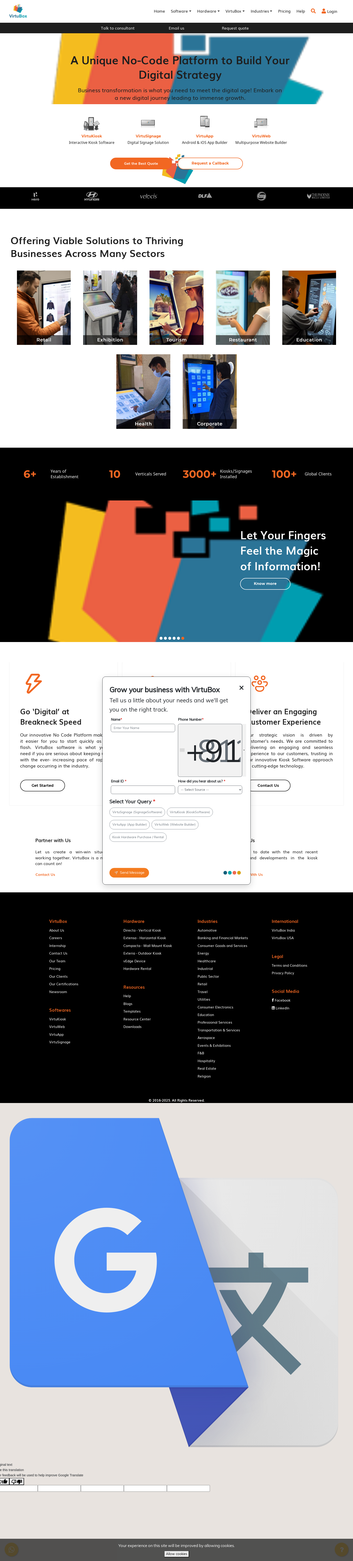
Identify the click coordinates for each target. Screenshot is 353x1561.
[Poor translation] (16, 1492)
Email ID (118, 781)
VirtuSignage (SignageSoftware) (137, 812)
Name (116, 719)
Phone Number (191, 719)
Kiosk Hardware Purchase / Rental (138, 837)
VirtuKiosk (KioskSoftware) (190, 812)
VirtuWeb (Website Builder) (175, 825)
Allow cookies (176, 1554)
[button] (141, 163)
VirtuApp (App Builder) (129, 825)
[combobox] (212, 750)
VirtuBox (188, 1109)
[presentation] (138, 856)
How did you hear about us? (201, 781)
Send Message (129, 872)
